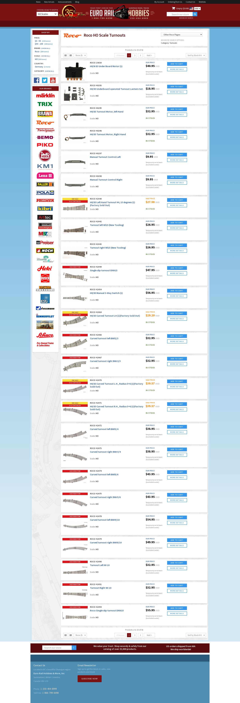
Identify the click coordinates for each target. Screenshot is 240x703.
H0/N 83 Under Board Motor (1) (106, 66)
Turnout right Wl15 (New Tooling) (108, 247)
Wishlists (202, 2)
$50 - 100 (44, 44)
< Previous (120, 55)
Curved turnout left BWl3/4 (104, 429)
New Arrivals (49, 2)
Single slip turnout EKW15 (103, 270)
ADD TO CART (177, 64)
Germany (42, 66)
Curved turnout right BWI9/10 (106, 542)
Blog (77, 2)
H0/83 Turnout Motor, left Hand (106, 111)
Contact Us (190, 2)
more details (177, 69)
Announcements (64, 2)
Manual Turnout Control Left (105, 156)
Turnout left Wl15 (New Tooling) (107, 224)
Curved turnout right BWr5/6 (105, 497)
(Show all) (45, 48)
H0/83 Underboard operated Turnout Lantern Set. (116, 88)
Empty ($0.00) (182, 8)
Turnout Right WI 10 (100, 587)
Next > (149, 55)
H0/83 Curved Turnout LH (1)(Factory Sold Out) (115, 315)
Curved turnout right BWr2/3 (105, 361)
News (38, 2)
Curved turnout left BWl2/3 (104, 338)
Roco (42, 51)
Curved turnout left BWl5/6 (104, 474)
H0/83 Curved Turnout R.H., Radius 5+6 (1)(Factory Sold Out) (116, 408)
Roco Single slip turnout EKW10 (107, 610)
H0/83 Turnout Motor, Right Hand (108, 134)
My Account (159, 2)
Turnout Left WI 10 (99, 565)
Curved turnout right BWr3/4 (105, 451)
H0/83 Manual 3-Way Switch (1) (106, 292)
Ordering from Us (175, 2)
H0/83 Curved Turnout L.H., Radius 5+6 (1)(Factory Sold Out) (116, 385)
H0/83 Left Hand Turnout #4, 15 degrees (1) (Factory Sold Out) (112, 204)
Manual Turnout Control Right (106, 179)
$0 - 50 (43, 41)
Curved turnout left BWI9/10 (105, 519)
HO (41, 59)
